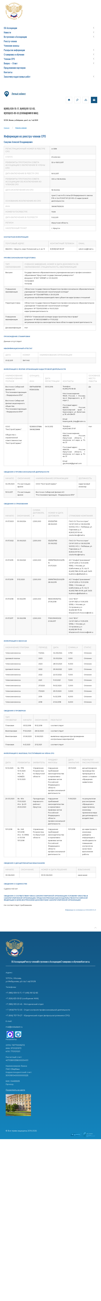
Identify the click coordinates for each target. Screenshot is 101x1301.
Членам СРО (9, 59)
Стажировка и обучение (14, 54)
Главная (6, 128)
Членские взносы (11, 45)
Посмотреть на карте (15, 1090)
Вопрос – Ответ (11, 63)
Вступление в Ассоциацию (15, 36)
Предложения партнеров (14, 67)
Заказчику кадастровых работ (17, 76)
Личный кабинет (15, 93)
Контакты (8, 72)
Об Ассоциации (10, 28)
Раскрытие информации (14, 50)
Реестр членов (10, 41)
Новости (7, 32)
